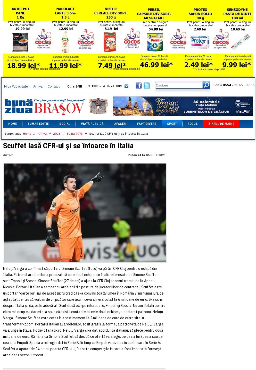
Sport (172, 124)
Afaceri (120, 124)
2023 (56, 133)
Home (12, 124)
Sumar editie (38, 124)
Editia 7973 (75, 133)
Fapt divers (146, 124)
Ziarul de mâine (221, 124)
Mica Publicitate (16, 86)
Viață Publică (92, 124)
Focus (193, 124)
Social (64, 124)
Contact (54, 86)
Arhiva (38, 86)
